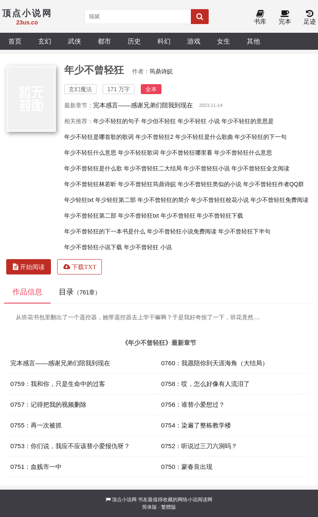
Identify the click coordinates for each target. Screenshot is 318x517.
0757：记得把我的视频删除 (48, 404)
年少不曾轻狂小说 (206, 168)
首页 (15, 41)
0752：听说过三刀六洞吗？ (199, 445)
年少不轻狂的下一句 (260, 136)
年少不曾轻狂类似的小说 (209, 184)
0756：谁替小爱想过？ (193, 404)
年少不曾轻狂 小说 (148, 247)
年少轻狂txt (79, 200)
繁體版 (168, 507)
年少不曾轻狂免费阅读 (279, 200)
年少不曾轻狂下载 (220, 215)
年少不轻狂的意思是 (248, 121)
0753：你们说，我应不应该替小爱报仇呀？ (70, 445)
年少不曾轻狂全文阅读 (260, 168)
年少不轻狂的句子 (116, 121)
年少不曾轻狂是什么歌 (93, 168)
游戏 (193, 41)
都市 (104, 41)
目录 (80, 292)
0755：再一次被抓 (36, 425)
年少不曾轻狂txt (138, 215)
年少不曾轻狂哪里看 (186, 152)
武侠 (74, 41)
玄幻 (44, 41)
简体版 (149, 507)
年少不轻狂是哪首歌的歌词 (99, 136)
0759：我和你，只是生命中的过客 (57, 383)
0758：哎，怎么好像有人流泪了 (205, 383)
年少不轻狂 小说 (199, 121)
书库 (260, 17)
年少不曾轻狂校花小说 (220, 200)
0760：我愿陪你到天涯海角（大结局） (214, 363)
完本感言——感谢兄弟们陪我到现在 (143, 105)
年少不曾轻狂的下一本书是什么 (104, 231)
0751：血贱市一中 (36, 466)
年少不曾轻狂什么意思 (243, 152)
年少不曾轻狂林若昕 (90, 184)
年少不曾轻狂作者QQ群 (273, 184)
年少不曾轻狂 (178, 215)
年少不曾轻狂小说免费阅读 (182, 231)
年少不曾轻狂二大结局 (153, 168)
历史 (134, 41)
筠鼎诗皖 (161, 71)
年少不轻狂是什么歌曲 (204, 136)
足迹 (310, 17)
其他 (253, 41)
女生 (223, 41)
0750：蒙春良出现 (186, 466)
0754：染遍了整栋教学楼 (196, 425)
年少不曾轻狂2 (154, 136)
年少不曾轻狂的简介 (163, 200)
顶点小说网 (124, 499)
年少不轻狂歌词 (138, 152)
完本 (285, 17)
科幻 (164, 41)
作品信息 (27, 292)
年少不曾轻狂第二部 (90, 215)
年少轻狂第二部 (115, 200)
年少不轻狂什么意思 (90, 152)
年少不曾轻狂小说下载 (93, 247)
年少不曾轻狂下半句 (244, 231)
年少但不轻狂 (158, 121)
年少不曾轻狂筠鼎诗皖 (147, 184)
